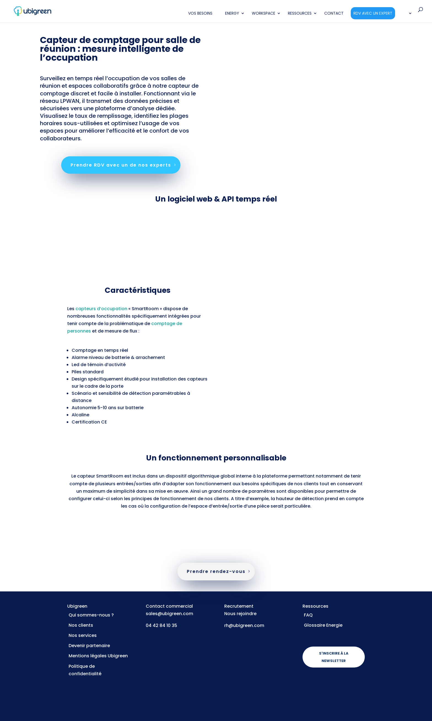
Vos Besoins (200, 13)
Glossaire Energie (323, 625)
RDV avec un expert (372, 13)
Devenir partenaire (89, 645)
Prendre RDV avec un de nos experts (121, 165)
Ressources (300, 13)
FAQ (308, 615)
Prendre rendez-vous (216, 571)
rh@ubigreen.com (244, 625)
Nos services (83, 635)
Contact (334, 13)
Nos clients (81, 625)
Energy (232, 13)
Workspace (263, 13)
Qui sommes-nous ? (91, 615)
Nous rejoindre (240, 613)
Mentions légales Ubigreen (98, 656)
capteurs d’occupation (101, 308)
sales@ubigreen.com (169, 613)
